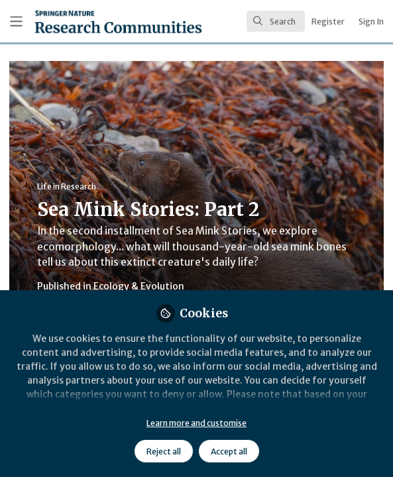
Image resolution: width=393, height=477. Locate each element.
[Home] (84, 21)
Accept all (229, 451)
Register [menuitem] (328, 21)
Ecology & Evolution (138, 286)
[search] (276, 21)
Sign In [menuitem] (371, 21)
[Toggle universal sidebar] (16, 21)
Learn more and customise (196, 423)
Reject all (163, 451)
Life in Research (66, 186)
